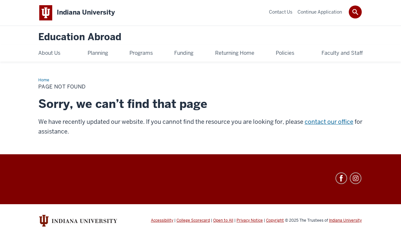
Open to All (223, 220)
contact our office (329, 121)
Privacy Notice (250, 220)
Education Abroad (79, 37)
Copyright (275, 220)
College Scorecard (193, 220)
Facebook (341, 178)
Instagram (355, 178)
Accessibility (162, 220)
